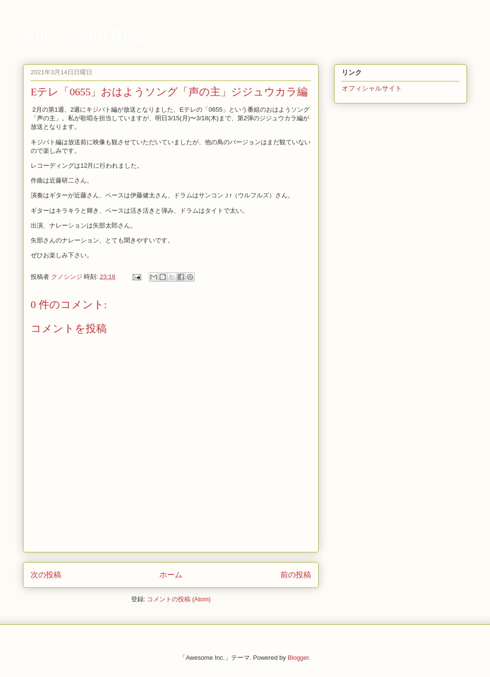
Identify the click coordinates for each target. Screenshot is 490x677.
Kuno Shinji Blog (84, 35)
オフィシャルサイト (372, 88)
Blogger (298, 657)
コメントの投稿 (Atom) (179, 599)
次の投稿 (46, 575)
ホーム (170, 575)
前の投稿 (295, 575)
